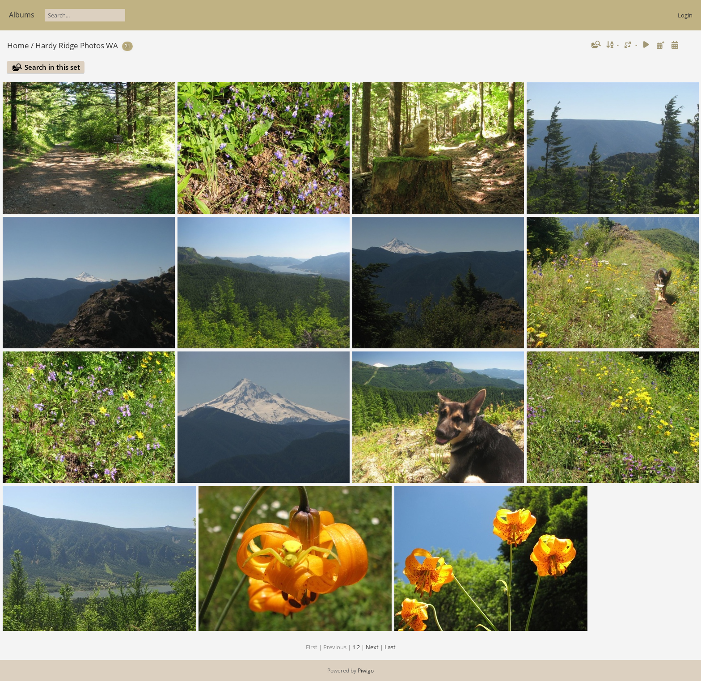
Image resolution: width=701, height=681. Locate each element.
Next (372, 647)
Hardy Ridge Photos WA (76, 45)
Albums (21, 15)
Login (685, 15)
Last (390, 647)
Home (18, 45)
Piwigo (366, 670)
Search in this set (52, 67)
